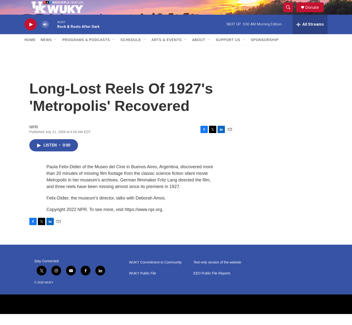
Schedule (131, 51)
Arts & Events (167, 51)
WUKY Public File (142, 284)
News (46, 51)
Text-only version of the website (217, 273)
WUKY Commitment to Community (155, 273)
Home (30, 51)
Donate (315, 12)
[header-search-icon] (290, 13)
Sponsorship (265, 51)
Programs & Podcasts (86, 51)
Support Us (228, 51)
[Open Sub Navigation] (55, 51)
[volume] (45, 35)
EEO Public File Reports (211, 284)
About (198, 51)
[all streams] (310, 35)
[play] (30, 35)
